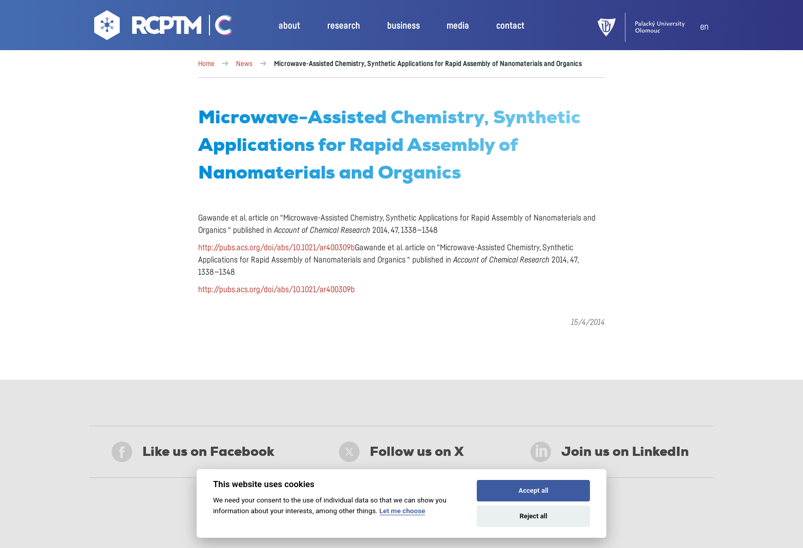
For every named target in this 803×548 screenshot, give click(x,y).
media (458, 26)
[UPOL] (649, 27)
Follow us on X (401, 452)
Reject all (533, 516)
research (343, 26)
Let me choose (402, 511)
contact (510, 26)
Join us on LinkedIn (610, 452)
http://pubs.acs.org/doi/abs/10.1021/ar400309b (276, 248)
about (289, 26)
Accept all (533, 490)
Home (206, 64)
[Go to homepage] (149, 27)
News (244, 64)
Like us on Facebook (193, 452)
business (403, 26)
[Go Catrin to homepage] (218, 27)
